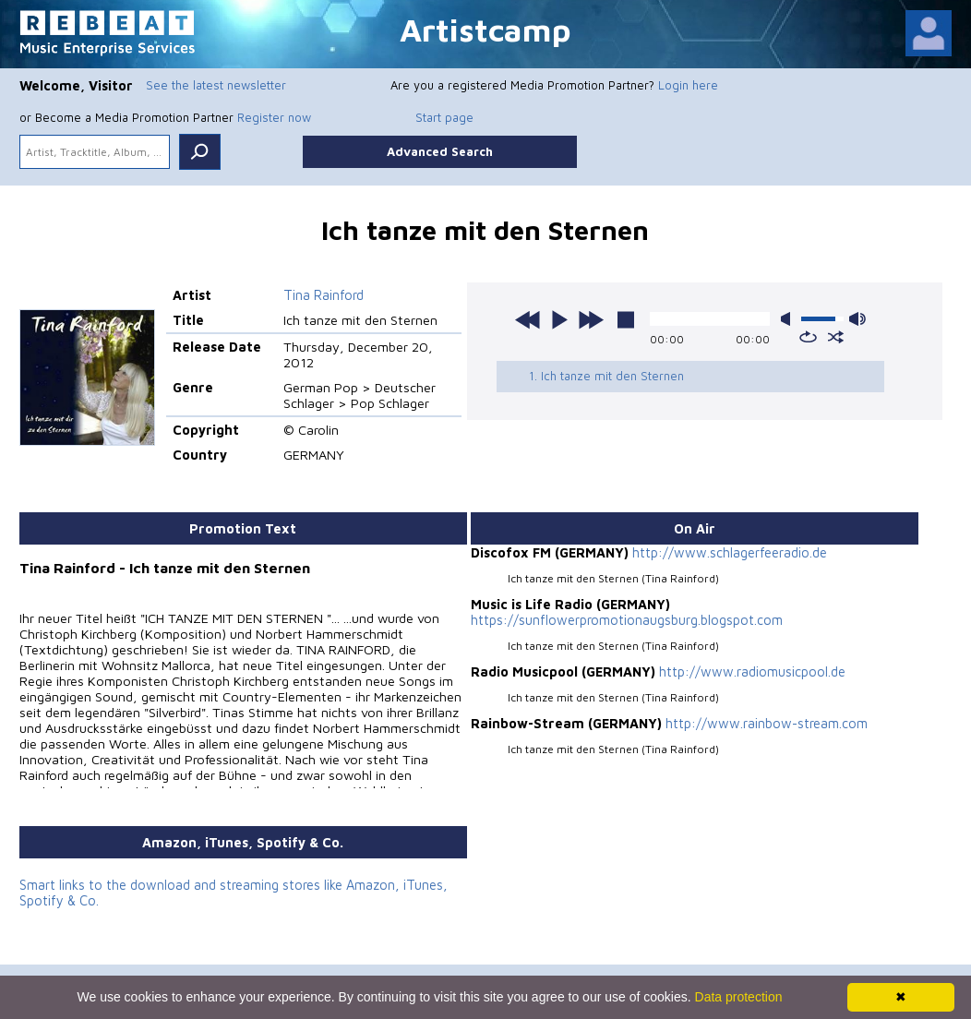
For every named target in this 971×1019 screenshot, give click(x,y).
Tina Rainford (322, 295)
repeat (808, 337)
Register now (274, 117)
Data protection (739, 996)
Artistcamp (485, 29)
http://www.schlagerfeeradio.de (727, 552)
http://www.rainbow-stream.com (765, 723)
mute (789, 319)
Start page (444, 117)
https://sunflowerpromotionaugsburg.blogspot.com (626, 620)
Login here (688, 85)
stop (626, 319)
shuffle (835, 337)
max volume (857, 319)
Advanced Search (440, 151)
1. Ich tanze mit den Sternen (605, 375)
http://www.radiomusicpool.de (751, 671)
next (591, 319)
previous (528, 319)
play (559, 319)
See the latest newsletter (216, 85)
